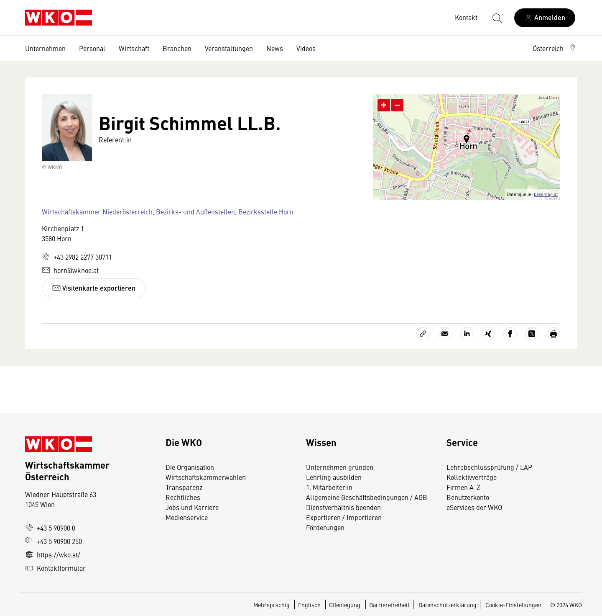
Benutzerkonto (467, 497)
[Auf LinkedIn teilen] (466, 333)
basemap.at (546, 194)
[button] (555, 48)
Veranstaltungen (229, 48)
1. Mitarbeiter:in (329, 487)
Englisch (310, 605)
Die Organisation (190, 467)
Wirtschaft (134, 48)
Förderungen (325, 527)
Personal (92, 48)
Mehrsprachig (272, 605)
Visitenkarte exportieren (93, 288)
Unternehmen (45, 48)
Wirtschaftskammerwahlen (206, 477)
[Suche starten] (496, 17)
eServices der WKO (474, 507)
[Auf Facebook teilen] (510, 333)
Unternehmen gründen (339, 467)
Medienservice (187, 517)
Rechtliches (183, 497)
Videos (306, 48)
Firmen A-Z (463, 487)
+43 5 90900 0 (50, 527)
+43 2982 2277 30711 (77, 256)
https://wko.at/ (52, 554)
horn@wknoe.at (70, 270)
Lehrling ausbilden (334, 477)
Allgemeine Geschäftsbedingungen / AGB (366, 497)
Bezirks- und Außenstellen (195, 211)
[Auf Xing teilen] (488, 333)
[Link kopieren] (423, 333)
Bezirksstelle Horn (265, 211)
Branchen (177, 48)
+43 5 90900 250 (53, 541)
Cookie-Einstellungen (513, 605)
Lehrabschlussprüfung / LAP (489, 467)
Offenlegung (344, 605)
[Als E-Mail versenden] (445, 333)
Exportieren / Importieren (344, 517)
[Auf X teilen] (531, 333)
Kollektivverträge (471, 477)
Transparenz (184, 487)
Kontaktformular (55, 567)
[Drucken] (553, 333)
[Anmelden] (544, 17)
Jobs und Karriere (192, 507)
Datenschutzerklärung (447, 605)
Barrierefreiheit (389, 605)
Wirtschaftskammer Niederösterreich (97, 211)
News (274, 48)
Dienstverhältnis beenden (343, 507)
